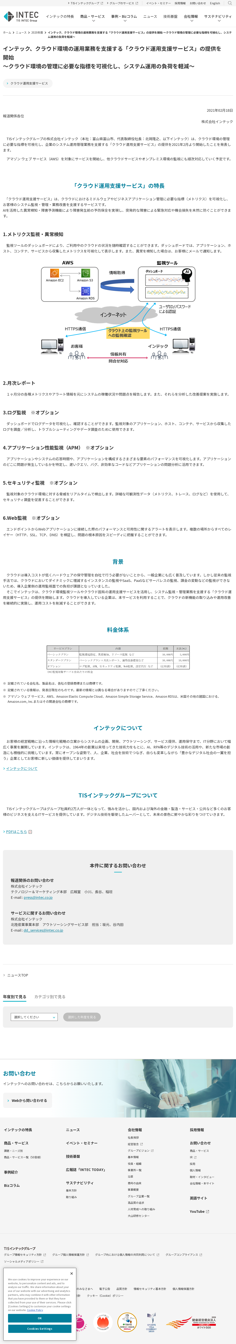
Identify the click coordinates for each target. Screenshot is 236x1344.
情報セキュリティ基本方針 (150, 1289)
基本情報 (133, 1157)
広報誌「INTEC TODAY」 (86, 1169)
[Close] (71, 1273)
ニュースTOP (17, 974)
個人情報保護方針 (184, 1289)
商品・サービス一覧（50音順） (23, 1157)
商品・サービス (16, 1142)
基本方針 (71, 1190)
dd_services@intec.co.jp (43, 930)
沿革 (130, 1177)
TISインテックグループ (87, 3)
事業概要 (133, 1189)
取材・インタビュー (202, 1177)
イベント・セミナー (158, 3)
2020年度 (37, 32)
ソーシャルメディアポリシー (23, 1261)
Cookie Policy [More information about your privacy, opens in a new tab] (35, 1310)
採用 (192, 1164)
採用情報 (180, 3)
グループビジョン (141, 1150)
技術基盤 (170, 16)
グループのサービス (124, 3)
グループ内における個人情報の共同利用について (127, 1255)
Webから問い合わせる (29, 1100)
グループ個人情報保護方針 (70, 1255)
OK (40, 1318)
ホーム (7, 32)
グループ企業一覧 (139, 1196)
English (215, 3)
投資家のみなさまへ (80, 1289)
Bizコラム (12, 1185)
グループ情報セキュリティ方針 (25, 1255)
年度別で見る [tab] (14, 996)
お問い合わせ (198, 3)
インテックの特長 (60, 16)
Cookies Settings (39, 1329)
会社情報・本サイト (202, 1183)
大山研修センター (139, 1216)
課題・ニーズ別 (13, 1151)
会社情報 (135, 1129)
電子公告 (104, 1289)
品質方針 (121, 1289)
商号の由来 (134, 1183)
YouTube (199, 1211)
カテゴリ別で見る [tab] (50, 996)
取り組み (71, 1197)
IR (193, 1157)
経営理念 (135, 1144)
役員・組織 (134, 1164)
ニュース (150, 16)
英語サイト (198, 1197)
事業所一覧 (134, 1170)
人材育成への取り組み (141, 1209)
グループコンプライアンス (184, 1255)
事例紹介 (11, 1172)
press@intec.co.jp (38, 897)
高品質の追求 (136, 1203)
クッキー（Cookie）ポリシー (105, 1296)
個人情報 (195, 1170)
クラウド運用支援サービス (29, 83)
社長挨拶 (133, 1137)
